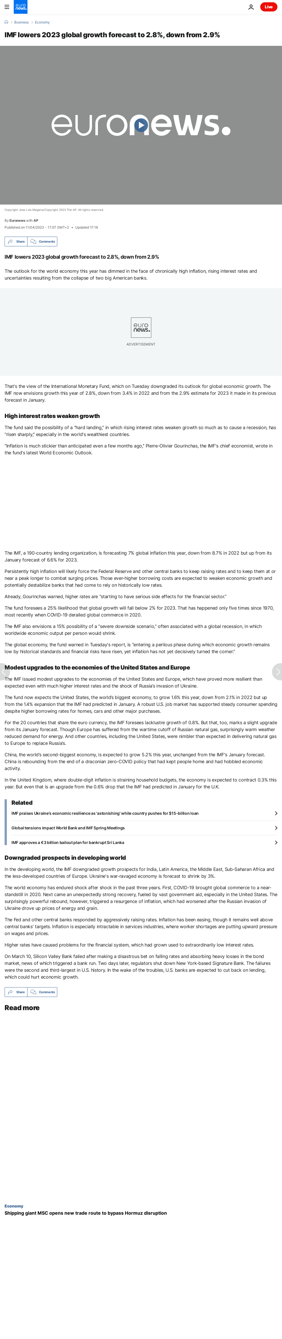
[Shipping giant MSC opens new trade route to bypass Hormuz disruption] (141, 1213)
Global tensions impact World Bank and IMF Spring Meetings (68, 827)
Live (269, 6)
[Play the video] (141, 125)
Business (21, 22)
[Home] (6, 22)
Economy (42, 22)
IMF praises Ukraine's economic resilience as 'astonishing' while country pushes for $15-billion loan (105, 813)
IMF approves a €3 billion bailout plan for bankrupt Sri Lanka (67, 842)
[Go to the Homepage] (20, 7)
